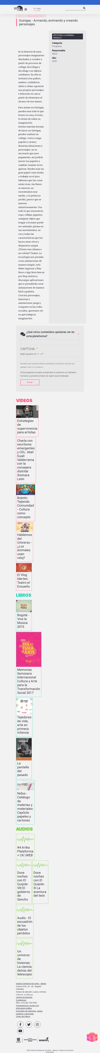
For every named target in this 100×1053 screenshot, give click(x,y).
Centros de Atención (24, 997)
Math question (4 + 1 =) (31, 354)
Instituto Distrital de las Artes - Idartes (31, 984)
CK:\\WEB (37, 9)
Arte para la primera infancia (35, 16)
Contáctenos (21, 1000)
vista (27, 420)
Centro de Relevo (23, 1017)
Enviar (30, 382)
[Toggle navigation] (26, 9)
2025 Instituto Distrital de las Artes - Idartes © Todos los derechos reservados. (50, 1051)
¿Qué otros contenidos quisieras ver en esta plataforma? (50, 334)
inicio (19, 16)
